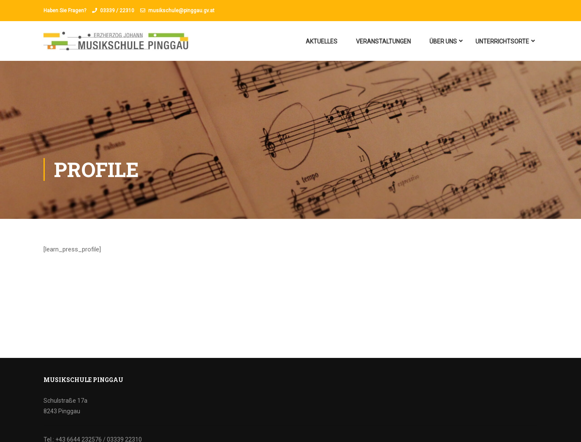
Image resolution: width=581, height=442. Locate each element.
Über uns (443, 41)
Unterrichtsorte (502, 41)
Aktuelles (321, 41)
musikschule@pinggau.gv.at (181, 11)
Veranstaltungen (383, 41)
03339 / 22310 (117, 11)
